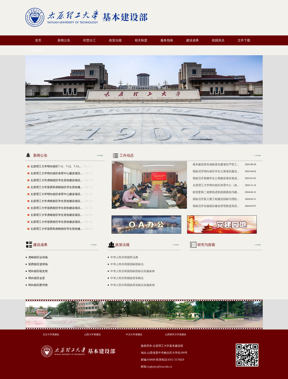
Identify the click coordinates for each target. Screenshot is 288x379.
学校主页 (38, 50)
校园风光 (218, 40)
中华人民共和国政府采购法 (127, 278)
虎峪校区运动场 (38, 257)
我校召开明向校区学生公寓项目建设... (216, 171)
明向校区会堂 (36, 278)
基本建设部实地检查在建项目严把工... (216, 164)
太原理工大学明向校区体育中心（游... (216, 185)
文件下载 (244, 40)
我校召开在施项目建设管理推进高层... (216, 206)
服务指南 (166, 40)
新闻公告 (64, 40)
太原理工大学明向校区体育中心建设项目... (56, 173)
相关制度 (141, 40)
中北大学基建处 (134, 334)
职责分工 (89, 40)
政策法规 (115, 40)
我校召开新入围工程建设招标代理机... (216, 199)
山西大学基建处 (92, 334)
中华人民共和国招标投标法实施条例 (132, 271)
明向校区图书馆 (38, 285)
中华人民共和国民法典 (124, 257)
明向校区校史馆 (38, 271)
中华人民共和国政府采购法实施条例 (132, 285)
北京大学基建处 (51, 334)
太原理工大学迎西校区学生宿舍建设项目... (56, 208)
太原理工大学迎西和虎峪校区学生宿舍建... (56, 187)
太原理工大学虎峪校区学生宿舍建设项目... (56, 180)
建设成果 (192, 40)
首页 (38, 40)
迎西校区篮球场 (38, 264)
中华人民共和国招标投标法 (127, 264)
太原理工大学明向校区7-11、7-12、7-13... (55, 166)
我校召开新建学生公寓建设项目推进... (216, 178)
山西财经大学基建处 (175, 334)
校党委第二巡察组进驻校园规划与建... (216, 192)
